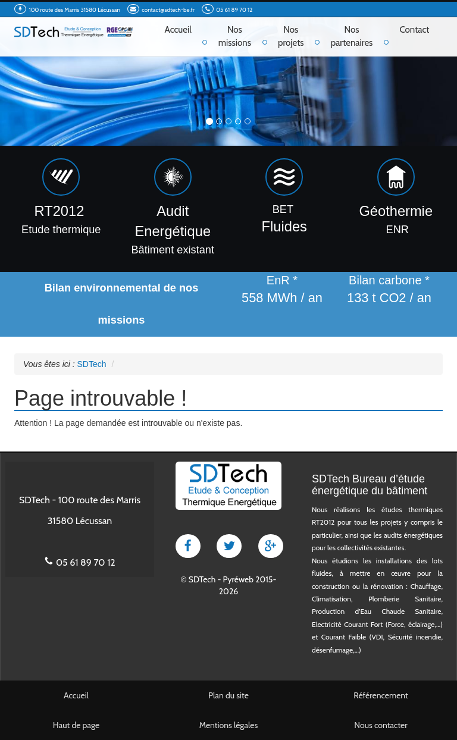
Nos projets (291, 36)
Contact (414, 29)
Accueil (178, 29)
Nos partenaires (352, 36)
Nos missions (234, 36)
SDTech (202, 579)
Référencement (380, 695)
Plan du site (228, 695)
